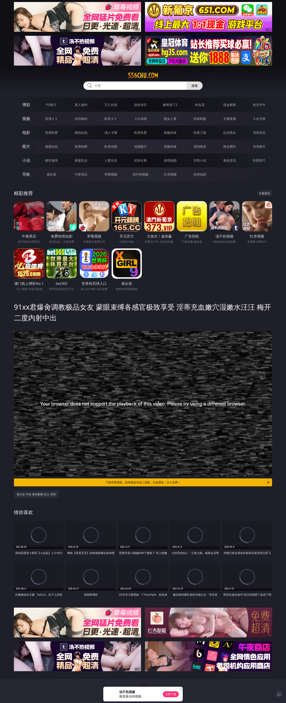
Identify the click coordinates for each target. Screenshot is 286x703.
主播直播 (229, 118)
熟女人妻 (170, 118)
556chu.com (143, 76)
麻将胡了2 (170, 105)
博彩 (26, 104)
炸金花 (200, 105)
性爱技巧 (259, 160)
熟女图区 (229, 146)
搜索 (194, 85)
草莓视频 (110, 174)
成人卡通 (110, 132)
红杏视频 (170, 174)
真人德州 (81, 105)
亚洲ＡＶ (51, 118)
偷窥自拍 (51, 146)
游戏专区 (140, 105)
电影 (26, 132)
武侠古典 (140, 160)
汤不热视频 (140, 174)
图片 (26, 146)
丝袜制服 (199, 118)
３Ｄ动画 (140, 118)
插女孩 (51, 174)
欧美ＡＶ (110, 118)
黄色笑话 (229, 160)
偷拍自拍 (81, 132)
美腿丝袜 (170, 146)
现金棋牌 (229, 105)
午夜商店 (81, 174)
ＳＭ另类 (259, 118)
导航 (26, 174)
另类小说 (199, 160)
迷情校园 (170, 160)
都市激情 (51, 160)
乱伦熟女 (229, 132)
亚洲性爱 (51, 132)
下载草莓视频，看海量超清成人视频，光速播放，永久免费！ (187, 482)
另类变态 (259, 132)
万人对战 (110, 105)
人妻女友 (110, 160)
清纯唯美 (199, 146)
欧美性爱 (140, 132)
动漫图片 (140, 146)
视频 (26, 118)
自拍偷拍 (81, 118)
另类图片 (259, 146)
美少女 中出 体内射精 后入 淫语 (36, 494)
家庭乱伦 (81, 160)
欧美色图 (110, 146)
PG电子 (51, 105)
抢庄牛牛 (259, 105)
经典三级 (199, 132)
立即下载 (170, 694)
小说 (26, 160)
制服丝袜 (170, 132)
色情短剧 (199, 174)
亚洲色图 (81, 146)
